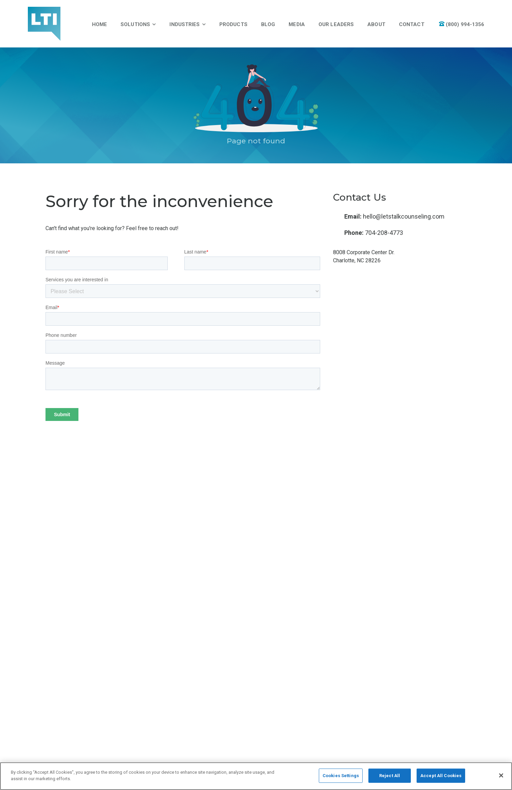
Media (297, 24)
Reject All (389, 775)
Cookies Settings (341, 775)
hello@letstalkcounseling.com (403, 216)
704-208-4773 (384, 232)
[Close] (501, 775)
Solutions (138, 24)
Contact (411, 24)
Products (233, 24)
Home (99, 24)
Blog (268, 24)
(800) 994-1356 (461, 24)
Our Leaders (336, 24)
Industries (187, 24)
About (376, 24)
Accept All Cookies (440, 775)
